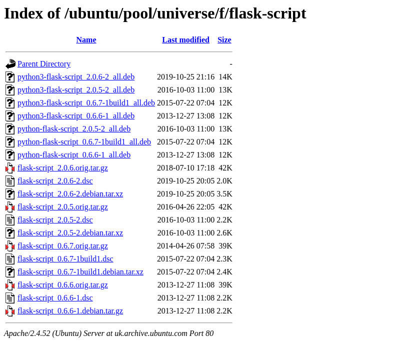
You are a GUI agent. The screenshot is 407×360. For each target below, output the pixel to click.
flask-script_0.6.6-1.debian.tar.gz (70, 310)
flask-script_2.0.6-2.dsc (55, 180)
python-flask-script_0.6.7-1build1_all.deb (84, 142)
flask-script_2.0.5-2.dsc (55, 220)
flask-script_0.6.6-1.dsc (55, 298)
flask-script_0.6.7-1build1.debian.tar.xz (81, 272)
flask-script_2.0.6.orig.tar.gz (63, 168)
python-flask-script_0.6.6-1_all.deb (74, 154)
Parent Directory (44, 64)
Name (86, 40)
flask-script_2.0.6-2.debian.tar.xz (70, 194)
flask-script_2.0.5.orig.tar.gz (63, 206)
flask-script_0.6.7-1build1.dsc (66, 258)
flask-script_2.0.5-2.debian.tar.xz (70, 232)
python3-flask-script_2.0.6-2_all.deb (76, 76)
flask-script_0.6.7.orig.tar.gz (63, 246)
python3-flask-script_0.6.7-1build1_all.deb (86, 102)
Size (225, 40)
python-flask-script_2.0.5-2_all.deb (74, 128)
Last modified (186, 40)
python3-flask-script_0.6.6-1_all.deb (76, 116)
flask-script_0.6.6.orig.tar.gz (63, 284)
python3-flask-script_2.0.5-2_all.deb (76, 90)
